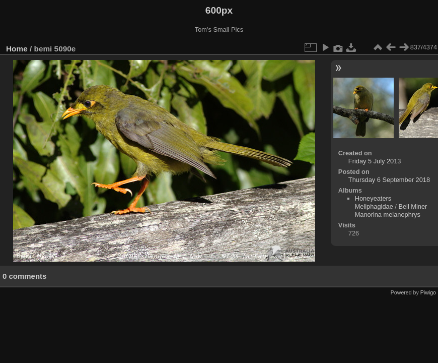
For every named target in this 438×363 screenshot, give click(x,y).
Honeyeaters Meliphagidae (374, 202)
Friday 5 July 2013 (374, 161)
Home (17, 48)
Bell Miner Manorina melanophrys (391, 210)
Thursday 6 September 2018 (389, 180)
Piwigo (428, 292)
